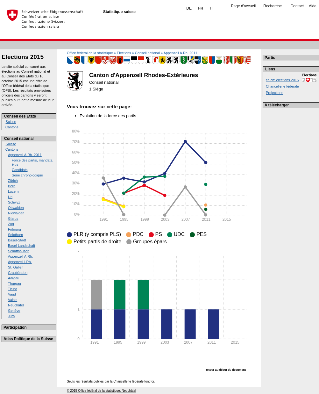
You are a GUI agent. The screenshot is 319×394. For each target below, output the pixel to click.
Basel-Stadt (17, 240)
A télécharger (277, 105)
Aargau (13, 278)
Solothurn (15, 235)
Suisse (11, 122)
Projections (274, 93)
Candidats (20, 170)
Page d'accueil (243, 6)
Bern (11, 186)
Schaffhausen (18, 251)
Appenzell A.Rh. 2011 (25, 155)
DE (189, 8)
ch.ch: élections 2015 (282, 80)
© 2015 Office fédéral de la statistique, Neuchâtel (101, 390)
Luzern (13, 191)
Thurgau (14, 283)
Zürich (13, 181)
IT (211, 8)
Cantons (11, 127)
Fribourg (14, 229)
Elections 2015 (23, 57)
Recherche (272, 6)
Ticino (12, 289)
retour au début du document (226, 369)
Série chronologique (27, 175)
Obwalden (16, 208)
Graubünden (17, 273)
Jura (11, 316)
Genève (14, 310)
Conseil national (19, 138)
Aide (312, 6)
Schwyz (14, 202)
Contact (297, 6)
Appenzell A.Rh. (20, 256)
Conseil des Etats (20, 116)
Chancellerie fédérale (282, 86)
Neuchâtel (16, 305)
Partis (270, 57)
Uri (10, 197)
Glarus (13, 218)
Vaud (12, 294)
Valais (12, 300)
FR (200, 8)
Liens (270, 69)
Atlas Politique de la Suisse (28, 339)
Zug (11, 224)
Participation (15, 327)
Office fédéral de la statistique (90, 53)
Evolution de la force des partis (108, 115)
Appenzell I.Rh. (20, 262)
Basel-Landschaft (21, 245)
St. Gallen (15, 267)
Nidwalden (16, 213)
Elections (124, 53)
